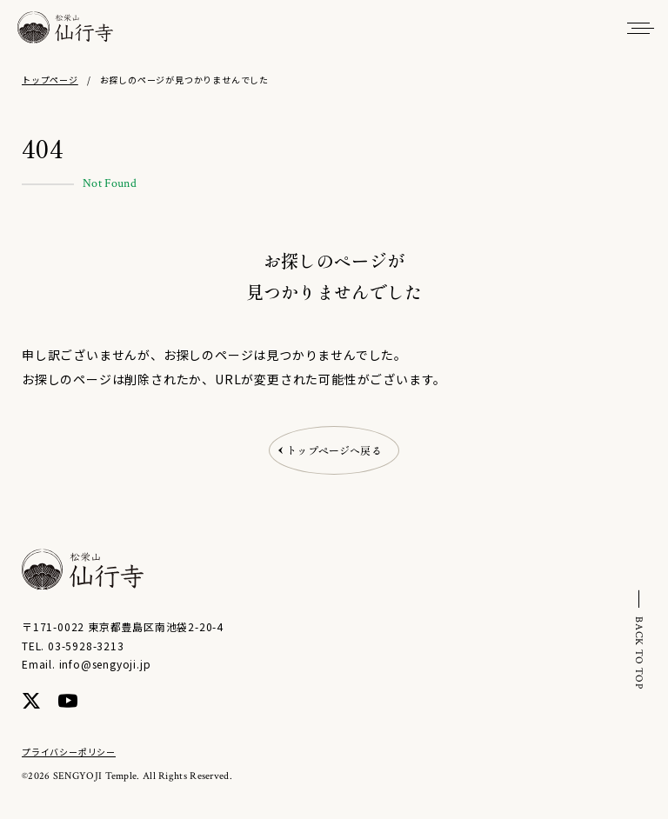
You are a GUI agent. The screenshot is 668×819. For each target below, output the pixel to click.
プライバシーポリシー (69, 751)
